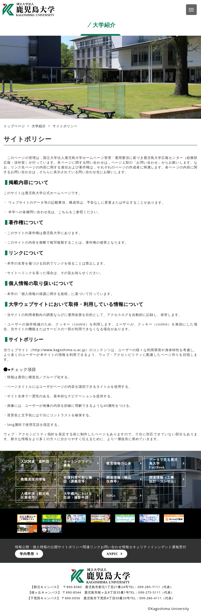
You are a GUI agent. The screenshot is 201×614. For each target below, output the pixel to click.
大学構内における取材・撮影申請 (78, 495)
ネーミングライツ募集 (78, 463)
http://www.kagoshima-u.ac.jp (58, 350)
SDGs (110, 495)
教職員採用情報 (33, 479)
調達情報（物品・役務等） (120, 479)
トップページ (14, 126)
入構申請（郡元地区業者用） (35, 495)
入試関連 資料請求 (35, 463)
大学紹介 (39, 126)
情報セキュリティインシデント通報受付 (154, 547)
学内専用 (27, 553)
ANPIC (112, 553)
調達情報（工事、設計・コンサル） (163, 479)
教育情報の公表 (118, 463)
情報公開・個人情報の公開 (36, 547)
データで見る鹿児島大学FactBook (163, 463)
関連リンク (92, 547)
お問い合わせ (111, 547)
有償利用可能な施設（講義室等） (78, 479)
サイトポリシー (70, 547)
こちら (63, 212)
